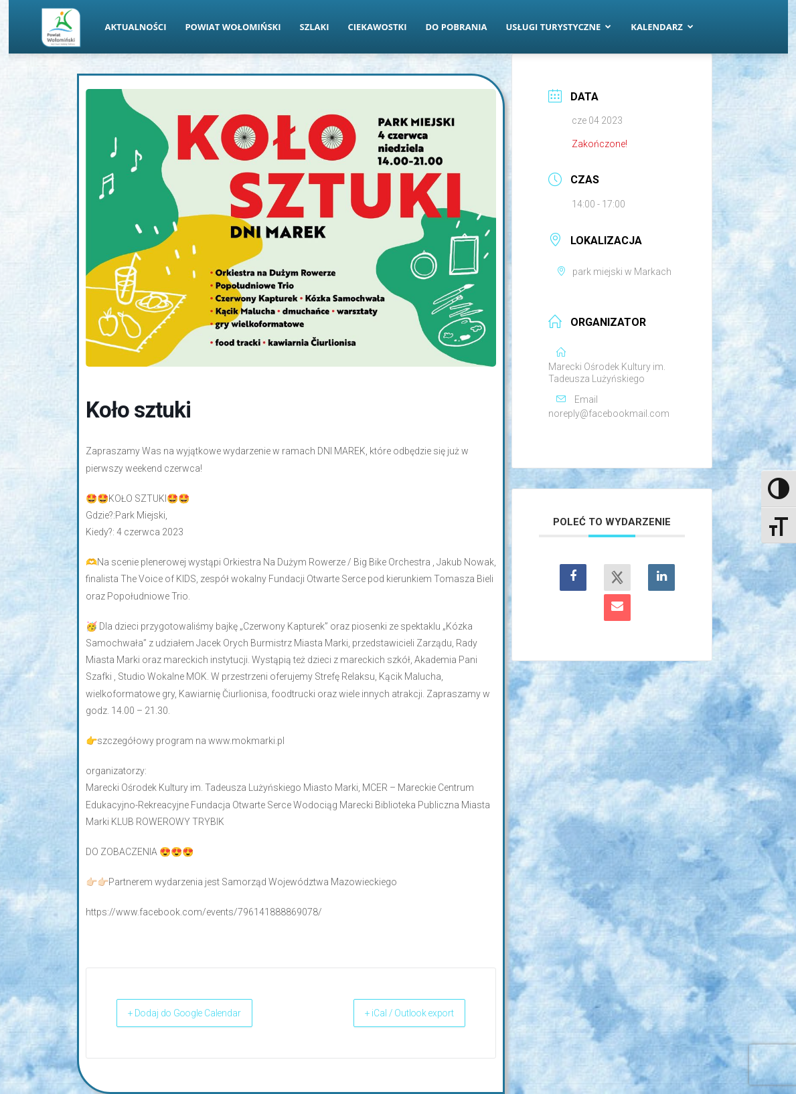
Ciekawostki (376, 27)
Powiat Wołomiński (233, 27)
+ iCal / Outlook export (395, 1013)
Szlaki (314, 27)
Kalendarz (662, 27)
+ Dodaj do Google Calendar (200, 1013)
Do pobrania (456, 27)
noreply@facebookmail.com (608, 413)
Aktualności (136, 27)
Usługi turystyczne (558, 27)
